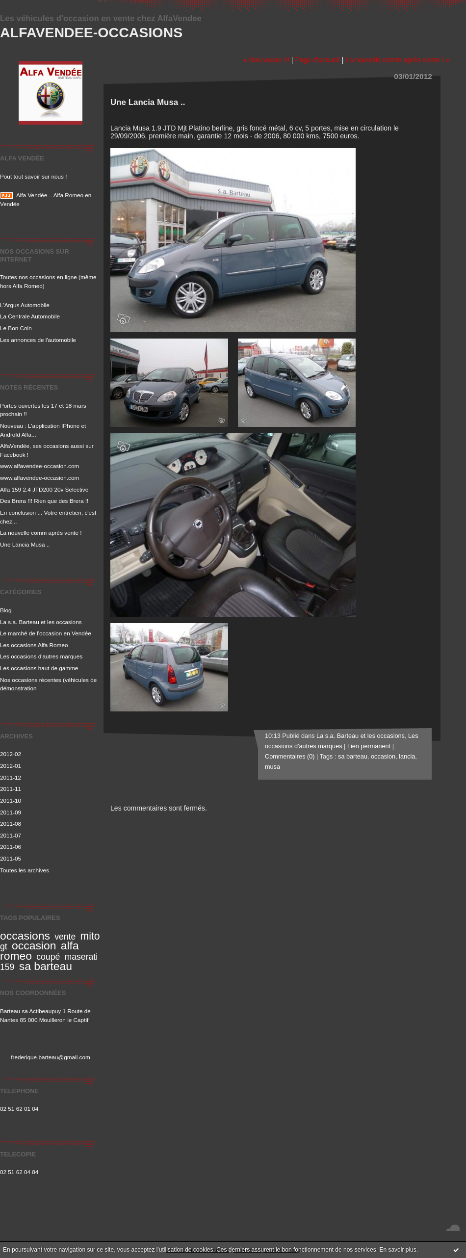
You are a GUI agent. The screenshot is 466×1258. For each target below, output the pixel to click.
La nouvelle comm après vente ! (41, 532)
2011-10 (10, 800)
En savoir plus (397, 1249)
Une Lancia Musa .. (25, 544)
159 (7, 967)
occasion (34, 945)
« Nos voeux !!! (266, 60)
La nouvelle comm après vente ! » (397, 60)
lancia (407, 756)
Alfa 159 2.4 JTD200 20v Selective (44, 489)
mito (90, 936)
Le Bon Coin (16, 328)
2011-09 (10, 812)
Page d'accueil (317, 60)
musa (272, 766)
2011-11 (10, 789)
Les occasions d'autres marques (41, 656)
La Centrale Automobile (30, 316)
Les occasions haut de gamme (39, 668)
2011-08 (10, 823)
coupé (48, 957)
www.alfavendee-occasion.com (39, 466)
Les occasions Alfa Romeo (34, 645)
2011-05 (10, 858)
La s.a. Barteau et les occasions (41, 622)
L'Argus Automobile (25, 305)
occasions (25, 935)
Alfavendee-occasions (91, 32)
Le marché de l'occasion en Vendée (45, 633)
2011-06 (10, 846)
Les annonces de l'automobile (38, 340)
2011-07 (10, 835)
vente (65, 937)
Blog (6, 610)
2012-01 (10, 765)
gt (3, 946)
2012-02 (10, 754)
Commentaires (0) (290, 756)
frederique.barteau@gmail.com (50, 1057)
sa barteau (45, 966)
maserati (81, 957)
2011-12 (10, 777)
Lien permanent (368, 746)
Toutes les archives (24, 870)
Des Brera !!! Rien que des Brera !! (44, 501)
